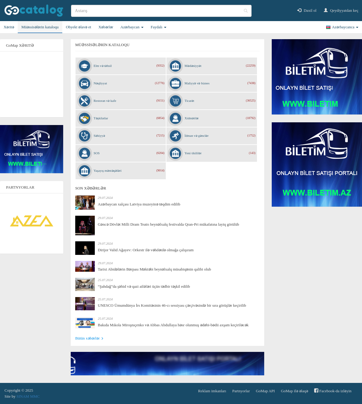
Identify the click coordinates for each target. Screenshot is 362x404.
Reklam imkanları (212, 391)
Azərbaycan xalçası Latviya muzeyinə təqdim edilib (139, 204)
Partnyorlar (241, 391)
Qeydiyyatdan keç (341, 10)
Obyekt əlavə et (78, 27)
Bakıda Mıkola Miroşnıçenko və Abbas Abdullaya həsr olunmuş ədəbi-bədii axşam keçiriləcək (173, 325)
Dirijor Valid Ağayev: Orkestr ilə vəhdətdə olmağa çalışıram (145, 250)
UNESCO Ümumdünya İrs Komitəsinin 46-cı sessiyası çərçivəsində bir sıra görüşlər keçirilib (172, 305)
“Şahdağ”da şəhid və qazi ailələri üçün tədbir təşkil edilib (144, 286)
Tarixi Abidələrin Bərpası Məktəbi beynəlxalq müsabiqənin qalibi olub (154, 269)
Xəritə (9, 27)
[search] (161, 11)
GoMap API (265, 391)
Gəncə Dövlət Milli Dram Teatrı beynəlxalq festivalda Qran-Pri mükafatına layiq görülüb (168, 224)
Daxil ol (307, 10)
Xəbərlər (105, 27)
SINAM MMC (28, 396)
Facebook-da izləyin (332, 390)
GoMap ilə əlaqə (294, 391)
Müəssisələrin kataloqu (40, 27)
